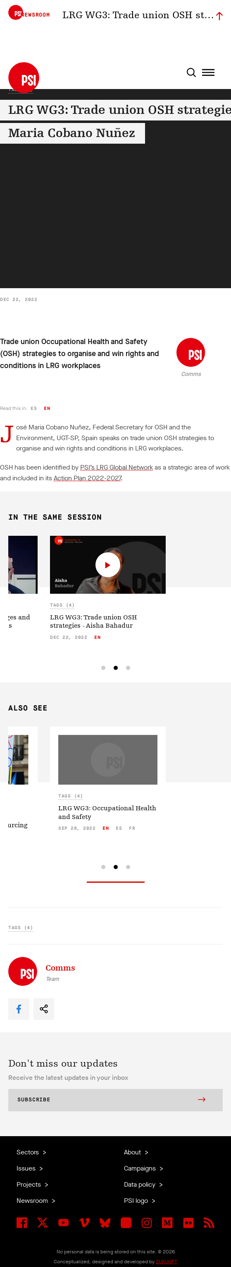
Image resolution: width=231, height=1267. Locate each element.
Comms (191, 374)
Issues (27, 1168)
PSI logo (137, 1200)
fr (132, 828)
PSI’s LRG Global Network (116, 467)
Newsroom (33, 1200)
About (133, 1152)
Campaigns (140, 1168)
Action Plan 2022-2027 (87, 478)
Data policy (140, 1184)
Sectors (28, 1152)
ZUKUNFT (166, 1261)
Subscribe (111, 1100)
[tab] (103, 668)
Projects (30, 1184)
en (47, 408)
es (34, 408)
